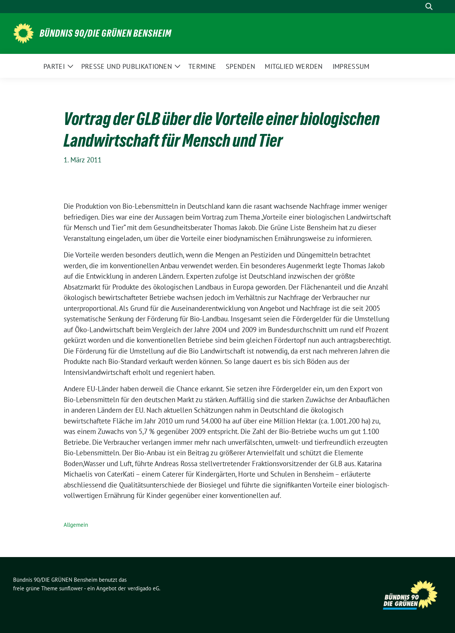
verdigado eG (143, 588)
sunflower (71, 588)
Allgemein (76, 524)
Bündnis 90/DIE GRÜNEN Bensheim (106, 33)
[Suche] (418, 6)
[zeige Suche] (429, 6)
